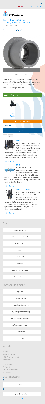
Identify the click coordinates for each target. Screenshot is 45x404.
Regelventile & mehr (17, 20)
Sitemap (21, 338)
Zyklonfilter (20, 263)
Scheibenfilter (21, 257)
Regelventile (20, 292)
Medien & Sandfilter (21, 277)
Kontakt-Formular (20, 394)
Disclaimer (21, 332)
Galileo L (19, 140)
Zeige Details (12, 115)
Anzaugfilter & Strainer (20, 270)
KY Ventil (12, 110)
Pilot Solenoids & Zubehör (20, 318)
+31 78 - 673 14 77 (34, 6)
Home (5, 20)
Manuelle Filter (20, 243)
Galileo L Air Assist (23, 189)
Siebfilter (20, 250)
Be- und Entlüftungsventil (20, 305)
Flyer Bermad (22, 131)
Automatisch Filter (21, 230)
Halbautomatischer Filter (20, 237)
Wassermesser (20, 298)
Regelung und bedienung (21, 312)
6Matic (18, 165)
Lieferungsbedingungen (20, 325)
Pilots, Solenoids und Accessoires (18, 23)
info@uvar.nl (20, 384)
